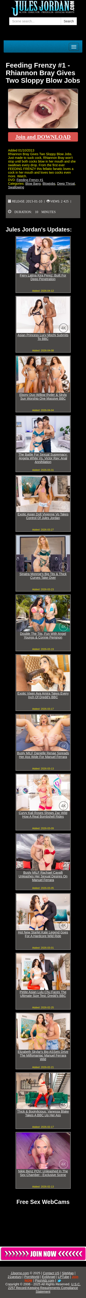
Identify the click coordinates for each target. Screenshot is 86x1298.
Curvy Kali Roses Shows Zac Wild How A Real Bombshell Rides (43, 814)
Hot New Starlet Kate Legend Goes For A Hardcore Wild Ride (43, 934)
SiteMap (68, 1273)
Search (69, 21)
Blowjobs (48, 183)
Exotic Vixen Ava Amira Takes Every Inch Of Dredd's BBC (43, 695)
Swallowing (16, 187)
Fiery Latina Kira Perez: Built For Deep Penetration (43, 277)
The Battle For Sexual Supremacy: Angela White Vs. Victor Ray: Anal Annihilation (43, 458)
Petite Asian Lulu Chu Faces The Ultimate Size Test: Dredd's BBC (43, 994)
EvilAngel (48, 1277)
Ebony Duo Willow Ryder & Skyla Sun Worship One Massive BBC (43, 396)
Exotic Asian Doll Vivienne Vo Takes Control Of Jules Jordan (42, 516)
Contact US (51, 1273)
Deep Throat (66, 183)
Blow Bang (33, 183)
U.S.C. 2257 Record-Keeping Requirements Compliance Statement (44, 1287)
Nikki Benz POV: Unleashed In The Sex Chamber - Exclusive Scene (43, 1173)
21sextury (15, 1277)
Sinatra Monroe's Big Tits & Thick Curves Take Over (43, 575)
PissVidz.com (44, 1280)
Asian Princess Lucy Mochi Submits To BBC (43, 337)
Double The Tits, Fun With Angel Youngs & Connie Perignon (43, 635)
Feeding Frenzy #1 (30, 180)
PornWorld (31, 1277)
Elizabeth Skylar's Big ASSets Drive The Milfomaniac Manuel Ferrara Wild (43, 1055)
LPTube (63, 1277)
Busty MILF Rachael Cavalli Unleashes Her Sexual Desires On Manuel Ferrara (43, 876)
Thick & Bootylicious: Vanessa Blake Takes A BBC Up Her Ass (43, 1113)
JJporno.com (20, 1273)
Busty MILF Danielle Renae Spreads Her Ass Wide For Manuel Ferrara (43, 755)
